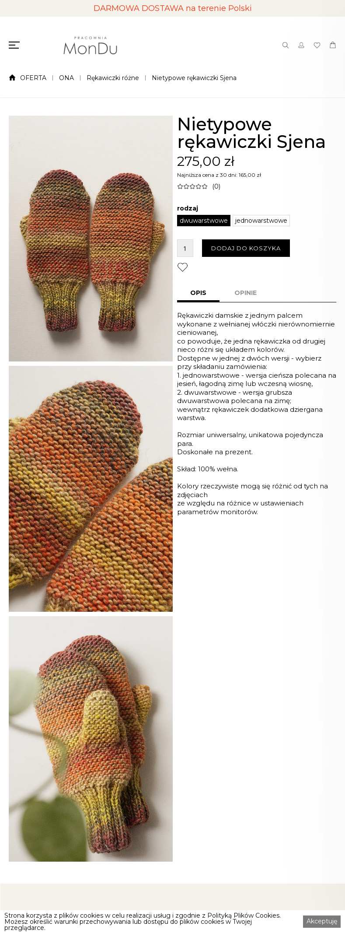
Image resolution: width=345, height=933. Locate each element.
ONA (66, 78)
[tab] (198, 293)
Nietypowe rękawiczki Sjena (194, 78)
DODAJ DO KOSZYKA (246, 248)
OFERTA (33, 78)
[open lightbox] (91, 238)
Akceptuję (322, 921)
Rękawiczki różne (113, 78)
